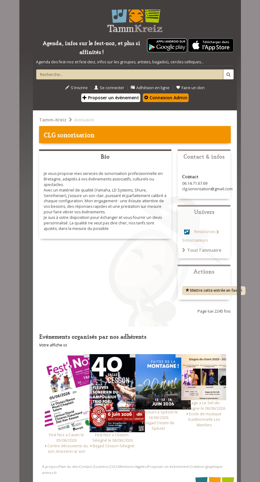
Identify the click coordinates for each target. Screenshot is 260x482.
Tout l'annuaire (202, 250)
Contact (85, 466)
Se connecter (109, 87)
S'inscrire (76, 87)
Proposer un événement (168, 466)
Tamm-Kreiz (52, 120)
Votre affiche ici (53, 345)
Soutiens (100, 466)
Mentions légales (132, 466)
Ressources (204, 232)
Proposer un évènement (110, 98)
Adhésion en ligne (150, 87)
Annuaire (84, 120)
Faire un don (190, 87)
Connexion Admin (165, 98)
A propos (50, 466)
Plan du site (68, 466)
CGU (113, 466)
